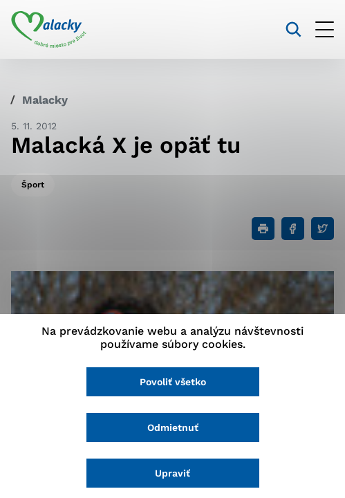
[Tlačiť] (263, 228)
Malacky (45, 100)
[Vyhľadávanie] (293, 29)
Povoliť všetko (173, 381)
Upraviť (172, 473)
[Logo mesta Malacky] (48, 29)
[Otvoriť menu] (324, 29)
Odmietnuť (172, 427)
